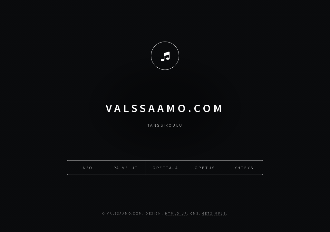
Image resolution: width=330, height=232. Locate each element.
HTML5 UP (176, 214)
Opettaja (166, 167)
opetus (205, 167)
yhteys (244, 167)
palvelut (126, 167)
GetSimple (214, 214)
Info (87, 167)
